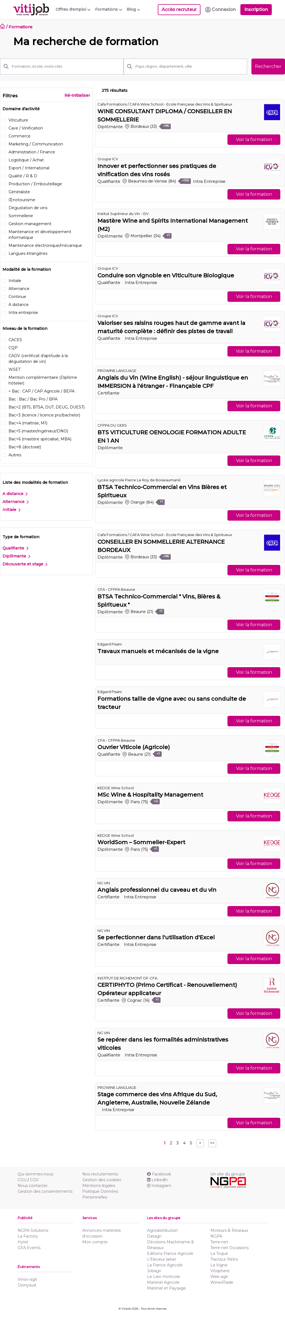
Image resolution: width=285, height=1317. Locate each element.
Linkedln (157, 1179)
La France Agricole (165, 1265)
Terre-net (219, 1241)
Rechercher (268, 66)
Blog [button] (133, 9)
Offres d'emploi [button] (73, 9)
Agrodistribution (162, 1230)
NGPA (216, 1236)
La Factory (28, 1236)
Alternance (15, 501)
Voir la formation (254, 139)
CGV (34, 1179)
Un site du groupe (227, 1174)
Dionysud (27, 1285)
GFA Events (29, 1247)
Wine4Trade (221, 1282)
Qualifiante (15, 548)
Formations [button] (108, 9)
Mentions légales (98, 1185)
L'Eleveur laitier (161, 1259)
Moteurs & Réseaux (229, 1230)
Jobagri (154, 1270)
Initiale (11, 509)
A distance (15, 493)
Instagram (159, 1185)
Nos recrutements (100, 1174)
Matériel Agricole (163, 1282)
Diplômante (16, 556)
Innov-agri (27, 1279)
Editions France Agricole (170, 1253)
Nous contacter (33, 1185)
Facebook (159, 1174)
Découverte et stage (24, 564)
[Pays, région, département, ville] (189, 66)
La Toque (219, 1253)
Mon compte (95, 1241)
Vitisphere (220, 1270)
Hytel (23, 1241)
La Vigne (218, 1265)
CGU (22, 1179)
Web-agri (219, 1276)
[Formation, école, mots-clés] (66, 66)
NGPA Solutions (33, 1230)
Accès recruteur (179, 9)
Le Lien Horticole (163, 1276)
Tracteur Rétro (224, 1259)
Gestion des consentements (45, 1191)
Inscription (256, 9)
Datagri (154, 1236)
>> (212, 1143)
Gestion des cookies (101, 1179)
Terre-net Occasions (229, 1247)
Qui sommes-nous (35, 1174)
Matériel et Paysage (166, 1288)
